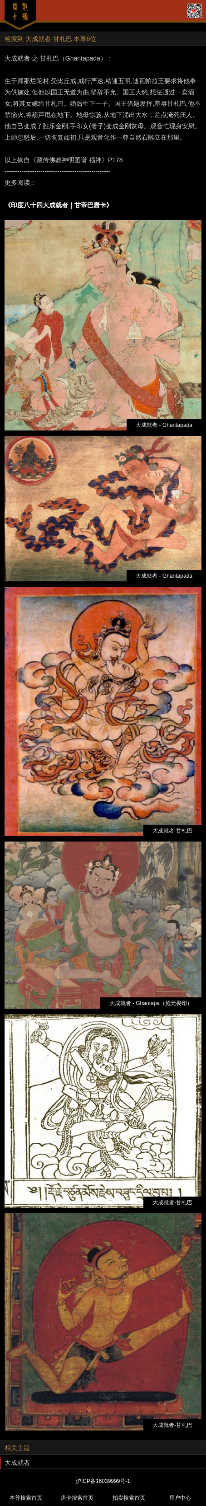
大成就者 (17, 1462)
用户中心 (180, 1498)
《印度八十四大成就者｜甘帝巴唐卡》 (59, 205)
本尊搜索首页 (26, 1498)
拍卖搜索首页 (129, 1498)
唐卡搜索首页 (77, 1498)
